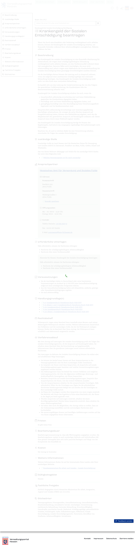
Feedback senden (123, 521)
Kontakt (87, 538)
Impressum (98, 538)
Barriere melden (127, 538)
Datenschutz (111, 538)
